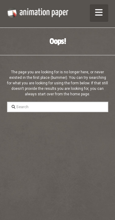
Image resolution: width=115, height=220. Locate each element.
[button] (99, 12)
